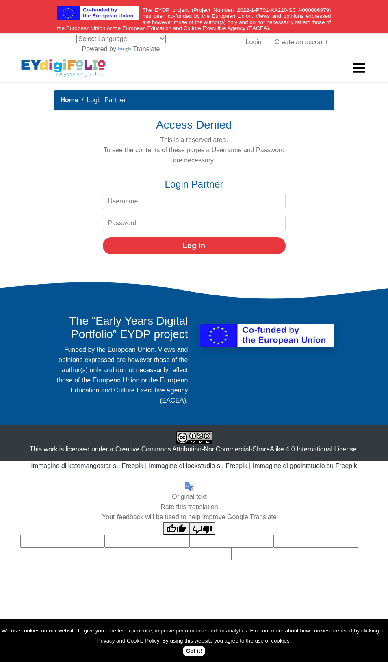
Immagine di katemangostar (71, 465)
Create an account (301, 42)
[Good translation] (176, 528)
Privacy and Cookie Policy (128, 641)
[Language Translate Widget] (121, 39)
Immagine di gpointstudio (289, 465)
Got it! (194, 651)
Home (69, 100)
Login (254, 42)
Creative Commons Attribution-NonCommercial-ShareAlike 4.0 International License (236, 449)
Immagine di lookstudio (182, 465)
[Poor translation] (202, 528)
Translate (139, 48)
